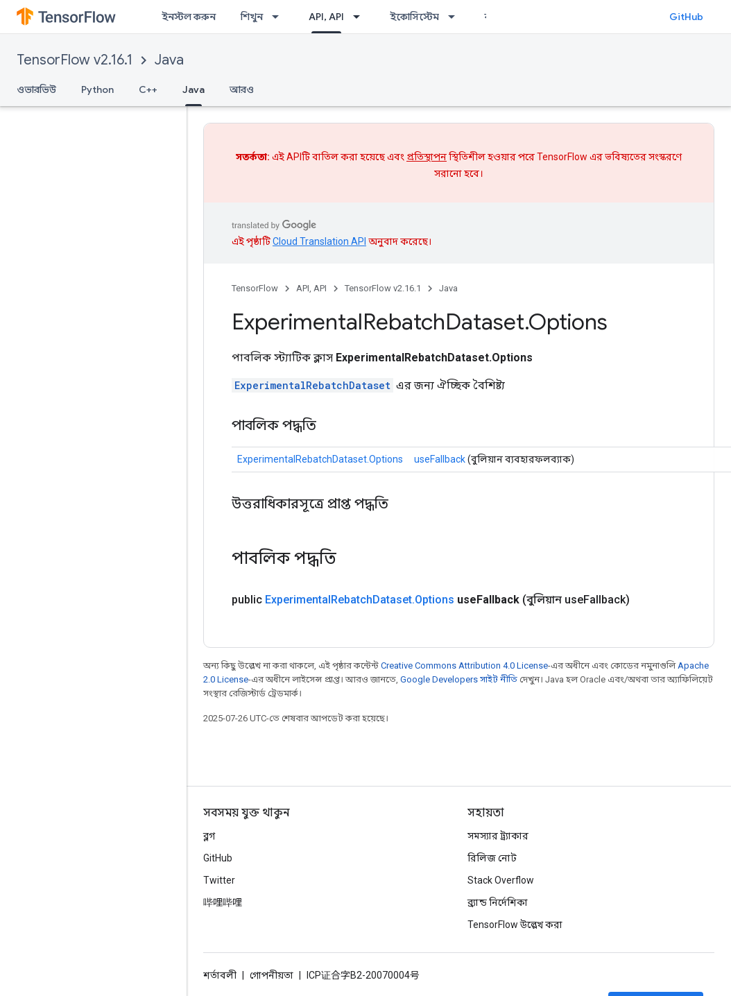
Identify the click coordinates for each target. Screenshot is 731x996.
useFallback (439, 459)
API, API (311, 288)
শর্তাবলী (220, 975)
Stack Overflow (500, 880)
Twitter (219, 880)
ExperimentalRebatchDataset (312, 385)
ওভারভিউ (36, 89)
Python (97, 89)
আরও (242, 89)
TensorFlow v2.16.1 (74, 60)
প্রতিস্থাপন (426, 156)
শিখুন (252, 16)
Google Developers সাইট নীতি (458, 679)
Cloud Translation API (319, 241)
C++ (148, 89)
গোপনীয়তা (271, 975)
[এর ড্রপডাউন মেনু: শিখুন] (279, 16)
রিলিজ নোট (492, 858)
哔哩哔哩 (222, 902)
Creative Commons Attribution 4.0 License (464, 665)
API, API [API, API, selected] (326, 16)
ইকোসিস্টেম (414, 16)
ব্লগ (209, 835)
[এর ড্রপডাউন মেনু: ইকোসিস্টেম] (455, 16)
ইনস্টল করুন (189, 16)
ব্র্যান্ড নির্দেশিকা (497, 902)
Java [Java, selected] (193, 89)
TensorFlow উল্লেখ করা (514, 924)
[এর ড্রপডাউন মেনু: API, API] (360, 16)
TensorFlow (255, 288)
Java (169, 60)
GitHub (686, 16)
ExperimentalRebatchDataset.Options (320, 459)
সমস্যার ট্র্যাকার (497, 835)
